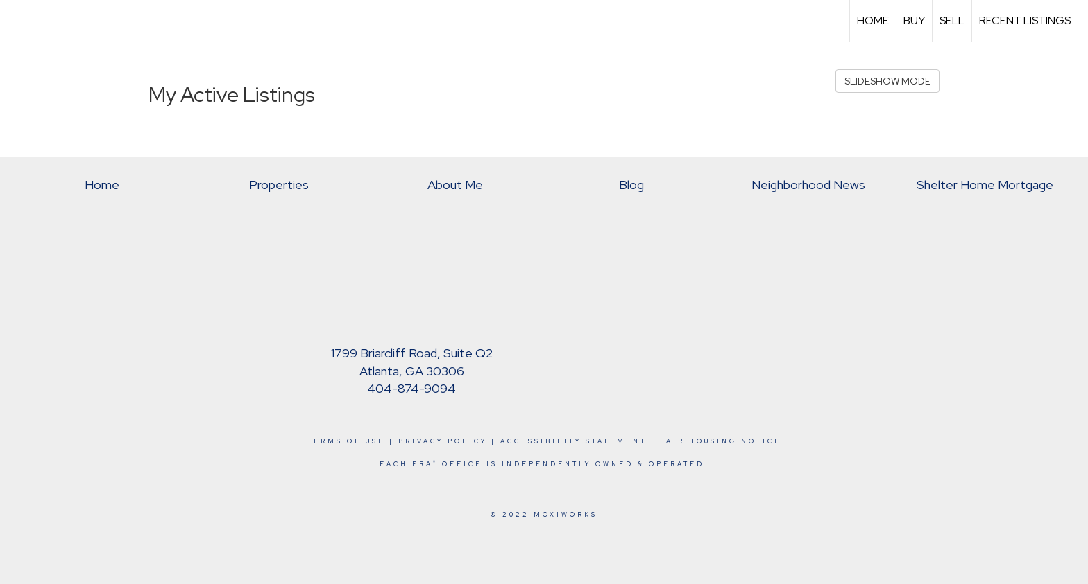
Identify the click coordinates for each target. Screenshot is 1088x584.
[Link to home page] (17, 21)
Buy (914, 20)
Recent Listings (1025, 20)
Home (873, 20)
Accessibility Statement (573, 441)
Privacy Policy (442, 441)
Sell (952, 20)
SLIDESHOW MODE (887, 81)
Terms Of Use (346, 441)
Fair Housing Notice (720, 441)
